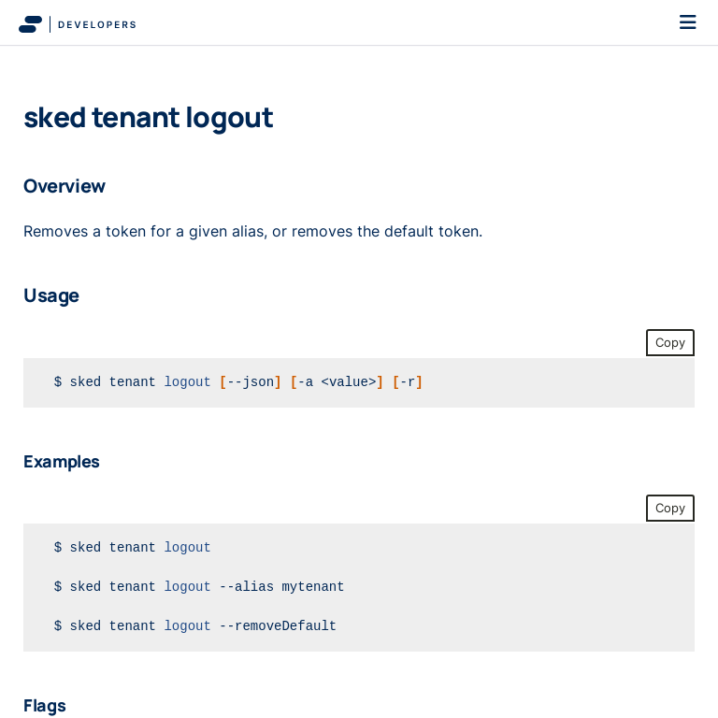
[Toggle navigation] (688, 22)
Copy (670, 343)
